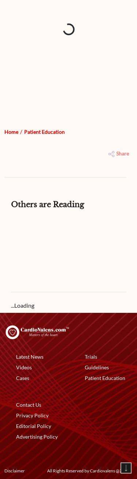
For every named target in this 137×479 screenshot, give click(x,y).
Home (11, 132)
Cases (22, 378)
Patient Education (44, 132)
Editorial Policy (33, 426)
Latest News (29, 357)
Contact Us (28, 405)
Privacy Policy (32, 415)
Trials (91, 357)
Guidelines (97, 367)
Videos (24, 367)
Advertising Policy (37, 437)
